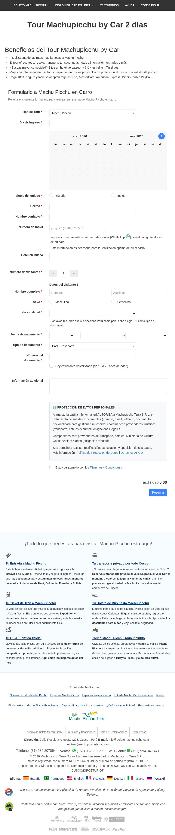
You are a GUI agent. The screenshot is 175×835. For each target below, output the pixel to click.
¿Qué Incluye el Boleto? (120, 705)
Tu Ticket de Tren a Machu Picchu (31, 603)
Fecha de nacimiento (26, 334)
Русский (159, 778)
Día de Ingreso (31, 122)
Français (99, 778)
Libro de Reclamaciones (113, 732)
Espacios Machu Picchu (64, 695)
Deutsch (120, 778)
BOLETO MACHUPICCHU (29, 5)
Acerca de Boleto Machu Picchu (45, 732)
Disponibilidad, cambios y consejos (82, 705)
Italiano (140, 778)
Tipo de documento (28, 345)
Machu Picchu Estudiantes (42, 705)
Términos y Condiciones (106, 467)
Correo (36, 206)
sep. (132, 136)
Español (57, 195)
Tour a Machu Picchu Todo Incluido (118, 638)
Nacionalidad (32, 312)
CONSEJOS (150, 5)
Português (58, 778)
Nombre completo (29, 291)
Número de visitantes (26, 272)
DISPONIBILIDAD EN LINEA (72, 5)
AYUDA (130, 5)
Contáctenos (139, 732)
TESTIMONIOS (109, 5)
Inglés (118, 195)
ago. (76, 136)
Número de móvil (31, 227)
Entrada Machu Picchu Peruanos (133, 695)
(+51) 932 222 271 (91, 751)
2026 (83, 136)
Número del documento (33, 358)
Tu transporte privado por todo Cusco (120, 563)
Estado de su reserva (151, 705)
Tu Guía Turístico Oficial (24, 638)
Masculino (59, 302)
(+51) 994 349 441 (145, 751)
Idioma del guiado (29, 195)
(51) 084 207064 (43, 750)
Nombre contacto (29, 216)
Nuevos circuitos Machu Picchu (28, 695)
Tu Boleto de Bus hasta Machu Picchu (120, 603)
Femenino (121, 302)
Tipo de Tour (32, 112)
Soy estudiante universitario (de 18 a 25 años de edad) (88, 366)
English (79, 778)
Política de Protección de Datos (97, 452)
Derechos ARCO (132, 452)
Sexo (38, 302)
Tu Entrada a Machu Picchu (26, 563)
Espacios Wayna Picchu (96, 695)
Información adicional (27, 380)
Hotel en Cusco (32, 255)
